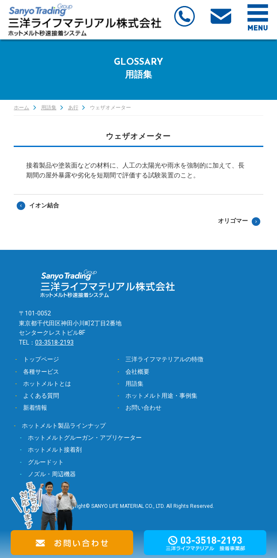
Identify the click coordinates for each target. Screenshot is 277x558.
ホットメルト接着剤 (55, 449)
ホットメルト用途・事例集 (161, 395)
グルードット (46, 462)
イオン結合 (44, 205)
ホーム (21, 108)
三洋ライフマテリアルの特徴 (164, 359)
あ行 (73, 108)
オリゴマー (233, 220)
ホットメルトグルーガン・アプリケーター (85, 437)
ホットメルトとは (47, 383)
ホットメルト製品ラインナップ (64, 425)
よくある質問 (41, 395)
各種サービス (41, 371)
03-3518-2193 (54, 342)
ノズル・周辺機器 (52, 474)
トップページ (41, 359)
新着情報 (35, 407)
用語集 (49, 108)
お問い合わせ (143, 407)
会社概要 (137, 371)
